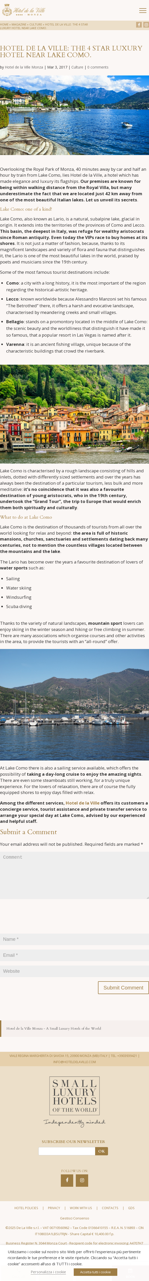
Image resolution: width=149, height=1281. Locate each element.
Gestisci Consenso (74, 1229)
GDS (131, 1219)
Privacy (54, 1219)
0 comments (98, 67)
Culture (35, 24)
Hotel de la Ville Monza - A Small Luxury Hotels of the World (53, 1039)
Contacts (110, 1219)
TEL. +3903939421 (124, 1067)
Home (4, 24)
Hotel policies (26, 1219)
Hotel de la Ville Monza (24, 67)
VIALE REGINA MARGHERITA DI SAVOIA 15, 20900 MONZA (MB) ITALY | (60, 1067)
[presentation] (39, 930)
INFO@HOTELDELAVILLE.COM (74, 1073)
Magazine (19, 24)
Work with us (81, 1219)
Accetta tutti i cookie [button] (95, 1272)
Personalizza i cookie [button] (48, 1271)
